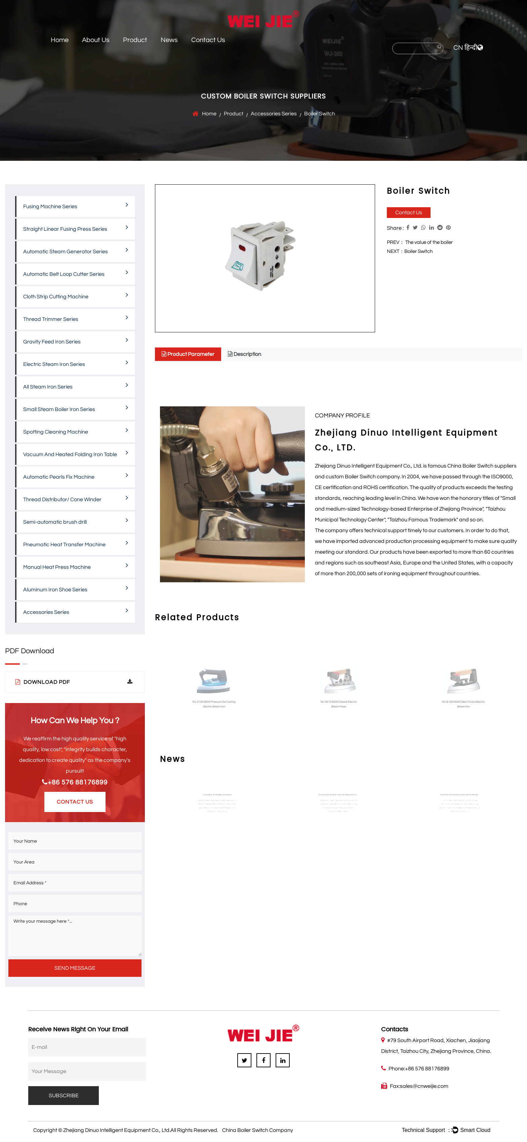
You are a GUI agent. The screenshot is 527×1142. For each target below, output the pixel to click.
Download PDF (74, 682)
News (169, 40)
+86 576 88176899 (75, 782)
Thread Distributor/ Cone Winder (75, 498)
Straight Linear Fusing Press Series (75, 228)
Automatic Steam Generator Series (75, 250)
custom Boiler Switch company (363, 476)
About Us (96, 40)
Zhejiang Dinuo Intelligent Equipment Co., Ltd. (116, 1130)
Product (135, 40)
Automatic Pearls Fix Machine (75, 476)
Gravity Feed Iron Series (75, 340)
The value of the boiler (429, 242)
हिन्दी (470, 47)
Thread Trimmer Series (75, 318)
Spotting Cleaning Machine (75, 431)
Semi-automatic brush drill (75, 521)
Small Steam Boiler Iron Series (75, 408)
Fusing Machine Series (75, 205)
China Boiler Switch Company (257, 1130)
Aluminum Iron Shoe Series (75, 588)
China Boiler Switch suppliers (482, 466)
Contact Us (208, 40)
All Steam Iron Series (75, 385)
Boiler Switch (418, 251)
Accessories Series (274, 113)
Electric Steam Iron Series (75, 363)
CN (458, 47)
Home (60, 40)
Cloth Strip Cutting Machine (75, 295)
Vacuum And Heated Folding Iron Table (75, 453)
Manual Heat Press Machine (75, 566)
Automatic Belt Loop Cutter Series (75, 273)
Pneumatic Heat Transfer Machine (75, 543)
